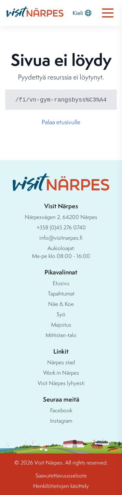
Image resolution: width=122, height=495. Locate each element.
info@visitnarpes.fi (61, 237)
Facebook (61, 410)
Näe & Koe (61, 304)
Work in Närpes (61, 372)
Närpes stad (61, 362)
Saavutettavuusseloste (61, 475)
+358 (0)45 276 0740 (61, 227)
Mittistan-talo (61, 335)
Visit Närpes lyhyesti (61, 383)
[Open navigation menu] (107, 13)
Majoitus (61, 324)
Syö (61, 314)
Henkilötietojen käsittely (61, 485)
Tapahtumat (61, 293)
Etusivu (61, 283)
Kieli (82, 13)
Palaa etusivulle (61, 122)
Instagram (61, 420)
